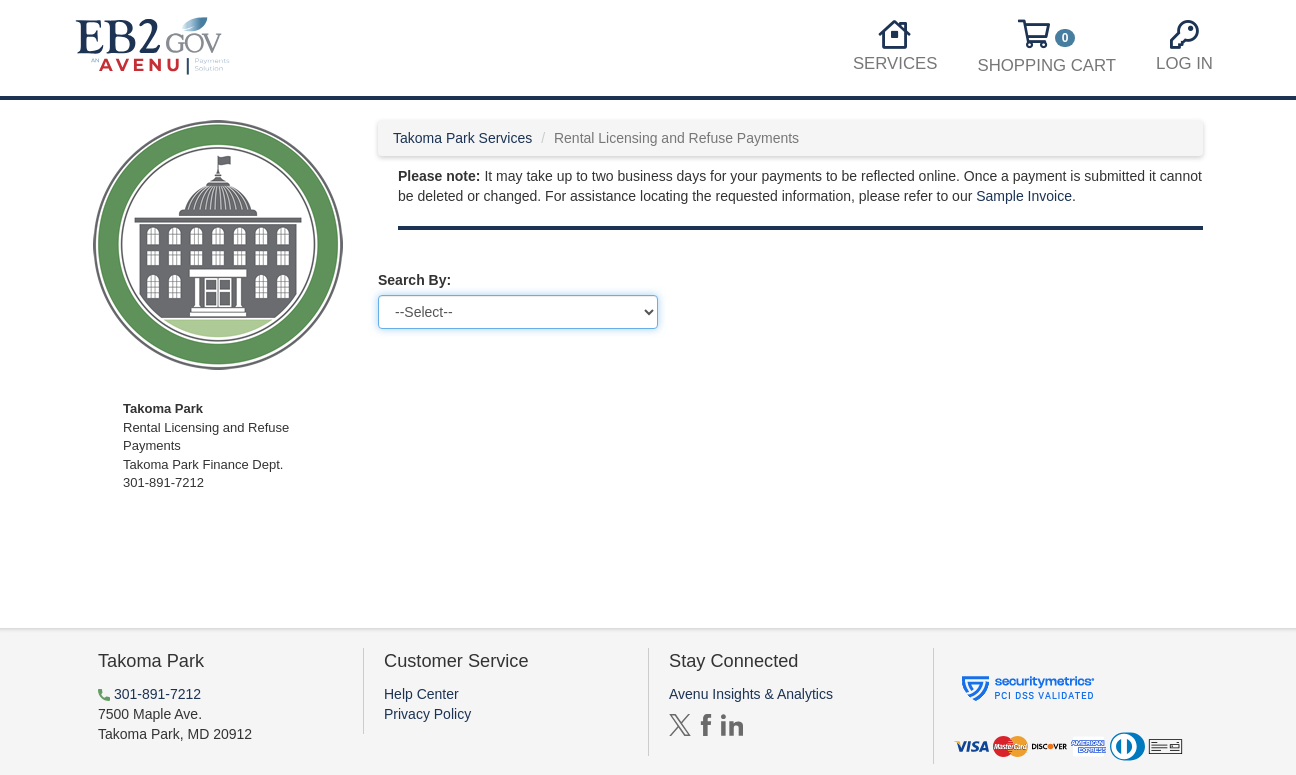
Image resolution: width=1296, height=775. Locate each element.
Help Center (421, 694)
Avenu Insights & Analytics (751, 694)
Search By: (414, 280)
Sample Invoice (1024, 196)
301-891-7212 (157, 694)
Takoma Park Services (462, 138)
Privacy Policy (427, 714)
